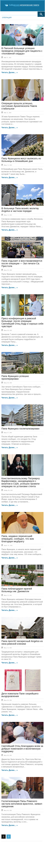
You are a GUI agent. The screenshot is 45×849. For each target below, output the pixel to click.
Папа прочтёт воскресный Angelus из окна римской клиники (22, 642)
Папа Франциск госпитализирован (20, 428)
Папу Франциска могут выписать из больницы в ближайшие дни (21, 159)
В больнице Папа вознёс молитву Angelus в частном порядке (20, 209)
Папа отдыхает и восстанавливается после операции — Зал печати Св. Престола (21, 263)
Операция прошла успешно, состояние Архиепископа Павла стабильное (19, 106)
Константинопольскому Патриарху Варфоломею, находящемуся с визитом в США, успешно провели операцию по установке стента (20, 482)
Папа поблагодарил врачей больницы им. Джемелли (16, 590)
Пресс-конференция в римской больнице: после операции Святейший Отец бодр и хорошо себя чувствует (22, 322)
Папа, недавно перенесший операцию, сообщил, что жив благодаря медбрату (17, 539)
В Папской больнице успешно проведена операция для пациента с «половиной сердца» (21, 51)
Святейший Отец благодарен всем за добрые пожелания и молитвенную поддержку (22, 749)
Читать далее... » (9, 72)
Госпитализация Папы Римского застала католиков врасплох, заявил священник (21, 804)
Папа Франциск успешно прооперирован (15, 377)
